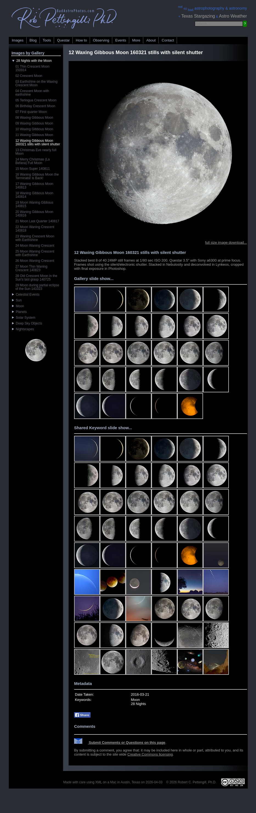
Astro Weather (233, 16)
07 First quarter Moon (31, 112)
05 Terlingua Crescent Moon (36, 100)
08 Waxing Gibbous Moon (34, 118)
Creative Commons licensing (150, 754)
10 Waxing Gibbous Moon (34, 129)
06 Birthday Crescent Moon (35, 106)
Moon (18, 306)
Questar (63, 40)
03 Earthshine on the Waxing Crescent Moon (36, 83)
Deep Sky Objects (27, 323)
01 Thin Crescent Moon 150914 (32, 68)
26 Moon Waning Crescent (34, 261)
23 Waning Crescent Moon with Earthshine (34, 238)
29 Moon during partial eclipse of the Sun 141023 (37, 287)
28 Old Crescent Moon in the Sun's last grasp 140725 (36, 277)
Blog (33, 40)
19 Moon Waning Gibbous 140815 (34, 204)
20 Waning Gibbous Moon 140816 (34, 213)
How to (81, 40)
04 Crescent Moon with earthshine (32, 92)
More (136, 40)
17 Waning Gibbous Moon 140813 (34, 185)
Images (18, 40)
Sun (17, 300)
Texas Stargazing (198, 16)
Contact (168, 40)
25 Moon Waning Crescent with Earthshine (34, 253)
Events (120, 40)
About (151, 40)
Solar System (23, 318)
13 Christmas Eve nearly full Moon (35, 152)
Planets (19, 312)
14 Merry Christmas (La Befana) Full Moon (32, 161)
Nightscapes (23, 329)
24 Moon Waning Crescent (34, 246)
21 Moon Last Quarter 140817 (37, 221)
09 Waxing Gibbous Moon (34, 123)
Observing (101, 40)
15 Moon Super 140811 (32, 169)
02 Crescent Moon (28, 76)
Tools (47, 40)
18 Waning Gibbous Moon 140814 (34, 195)
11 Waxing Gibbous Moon (34, 135)
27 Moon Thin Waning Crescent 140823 (31, 268)
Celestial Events (26, 294)
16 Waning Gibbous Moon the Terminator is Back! (37, 176)
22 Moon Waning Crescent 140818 (34, 228)
